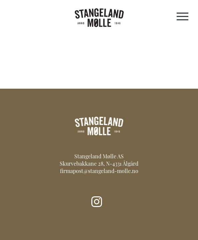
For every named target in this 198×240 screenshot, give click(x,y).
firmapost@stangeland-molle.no (99, 171)
